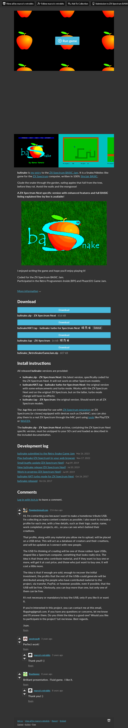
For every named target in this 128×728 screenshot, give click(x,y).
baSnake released (27, 480)
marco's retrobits (42, 655)
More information (29, 291)
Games (20, 724)
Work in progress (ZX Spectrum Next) (39, 471)
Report (55, 721)
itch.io (20, 721)
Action (28, 724)
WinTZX (25, 420)
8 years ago (46, 674)
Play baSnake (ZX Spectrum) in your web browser (46, 457)
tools (91, 417)
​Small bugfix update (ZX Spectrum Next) (40, 462)
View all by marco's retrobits (37, 721)
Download (64, 310)
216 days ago (56, 510)
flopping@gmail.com (38, 510)
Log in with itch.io (27, 499)
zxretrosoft (34, 638)
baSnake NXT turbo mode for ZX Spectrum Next (45, 476)
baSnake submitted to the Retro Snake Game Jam (46, 453)
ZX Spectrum (40, 176)
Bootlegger (34, 674)
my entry (36, 172)
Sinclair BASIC (89, 176)
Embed (63, 721)
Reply (25, 630)
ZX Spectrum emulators (77, 409)
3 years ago (46, 638)
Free (34, 724)
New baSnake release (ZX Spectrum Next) (41, 467)
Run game (67, 41)
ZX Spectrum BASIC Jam (63, 172)
